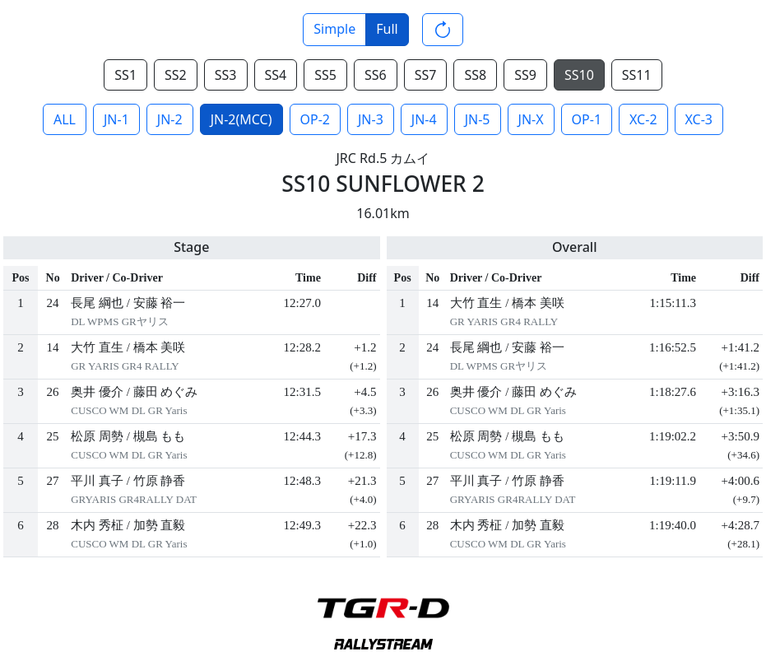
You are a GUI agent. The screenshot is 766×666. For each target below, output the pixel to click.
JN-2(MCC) (241, 119)
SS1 (125, 75)
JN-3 (370, 119)
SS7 (426, 75)
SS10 (579, 75)
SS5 (325, 75)
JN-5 (477, 119)
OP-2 (315, 119)
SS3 (226, 75)
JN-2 (170, 119)
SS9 (525, 75)
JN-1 (116, 119)
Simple (334, 29)
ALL (64, 119)
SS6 (375, 75)
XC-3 (699, 119)
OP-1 (586, 119)
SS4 (276, 75)
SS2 (176, 75)
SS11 (637, 75)
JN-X (531, 119)
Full (386, 29)
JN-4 (424, 119)
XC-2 (643, 119)
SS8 (475, 75)
